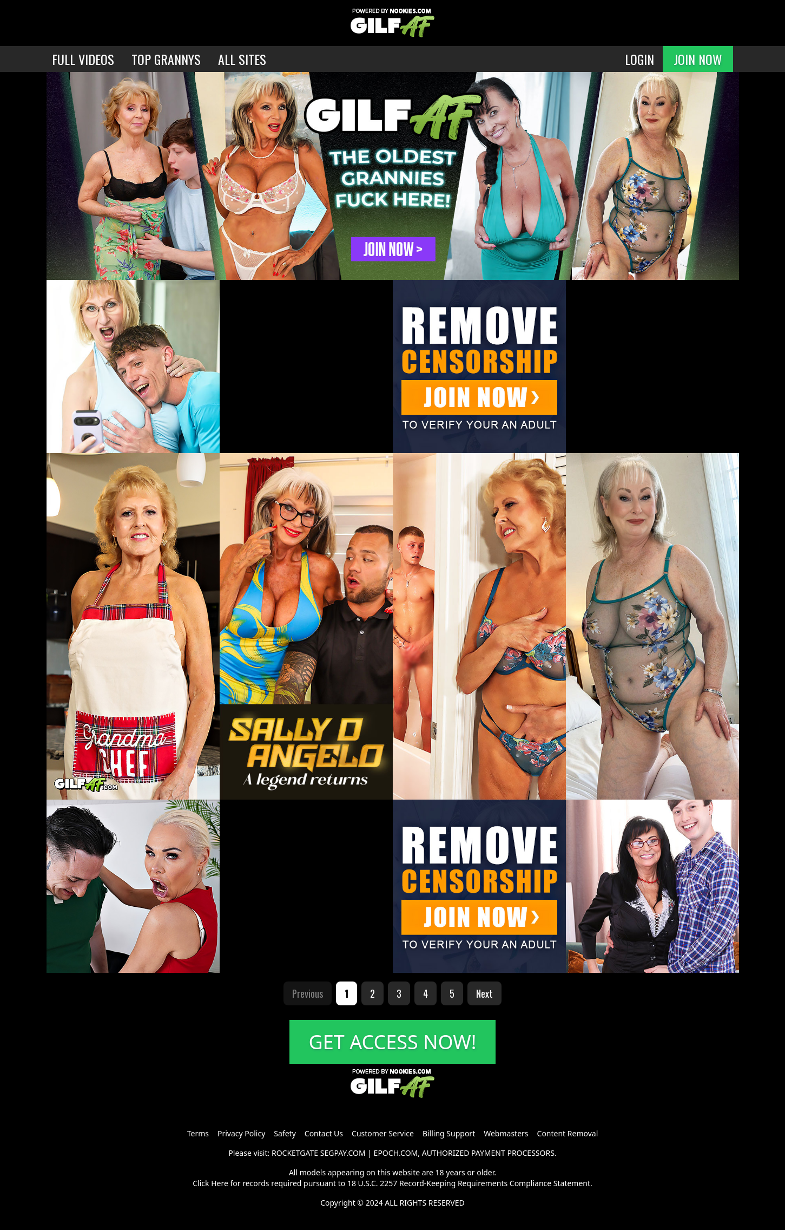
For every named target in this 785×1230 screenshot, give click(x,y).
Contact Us (324, 1133)
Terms (198, 1133)
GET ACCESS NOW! (393, 1042)
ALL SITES (242, 59)
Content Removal (567, 1133)
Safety (284, 1133)
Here (219, 1183)
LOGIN (639, 59)
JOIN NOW (698, 59)
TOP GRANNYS (166, 59)
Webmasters (506, 1133)
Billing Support (449, 1133)
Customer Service (383, 1133)
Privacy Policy (241, 1133)
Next (484, 993)
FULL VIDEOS (83, 59)
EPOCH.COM (396, 1153)
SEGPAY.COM (343, 1153)
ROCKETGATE (295, 1153)
